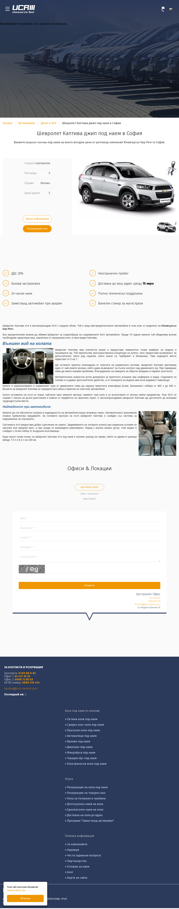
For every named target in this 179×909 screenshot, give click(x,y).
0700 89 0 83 (154, 602)
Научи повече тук (16, 890)
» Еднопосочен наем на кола (84, 810)
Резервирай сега (37, 229)
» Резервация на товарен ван (85, 793)
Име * (89, 519)
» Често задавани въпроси (83, 856)
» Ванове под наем (77, 742)
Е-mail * (89, 538)
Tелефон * (89, 548)
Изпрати (89, 586)
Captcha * (89, 570)
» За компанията (76, 845)
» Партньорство (76, 862)
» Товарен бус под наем (81, 759)
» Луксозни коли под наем (82, 731)
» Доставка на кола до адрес (84, 816)
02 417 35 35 (155, 599)
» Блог (69, 873)
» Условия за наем (77, 867)
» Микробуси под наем (80, 753)
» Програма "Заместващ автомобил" (89, 821)
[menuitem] (171, 9)
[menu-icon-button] (7, 9)
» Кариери (72, 850)
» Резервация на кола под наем (86, 788)
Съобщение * (89, 558)
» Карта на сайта (76, 878)
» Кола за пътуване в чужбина (85, 799)
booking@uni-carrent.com (147, 605)
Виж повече (89, 500)
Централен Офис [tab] (89, 488)
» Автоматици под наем (81, 736)
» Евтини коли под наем (81, 720)
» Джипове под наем (78, 748)
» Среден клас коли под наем (84, 725)
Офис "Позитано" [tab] (89, 495)
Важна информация (37, 219)
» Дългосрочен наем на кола (84, 805)
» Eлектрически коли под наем (85, 764)
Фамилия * (89, 529)
